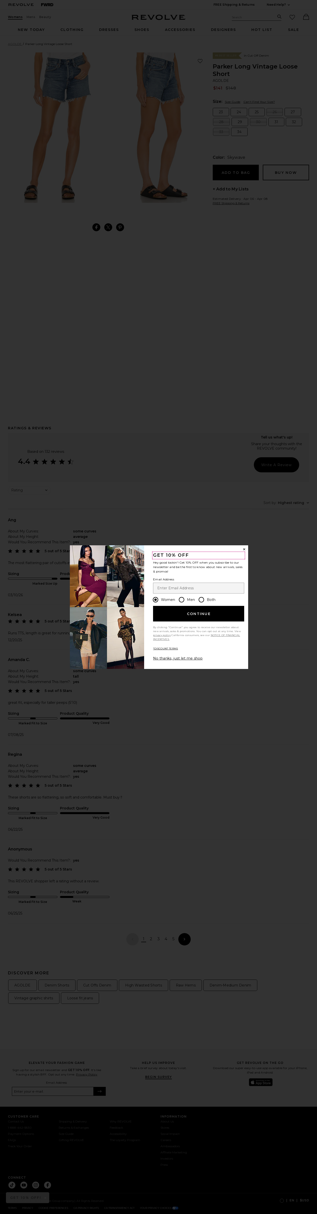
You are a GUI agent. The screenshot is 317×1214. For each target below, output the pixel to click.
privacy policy (162, 635)
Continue (199, 614)
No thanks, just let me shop (178, 658)
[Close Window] (244, 549)
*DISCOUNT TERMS (165, 648)
